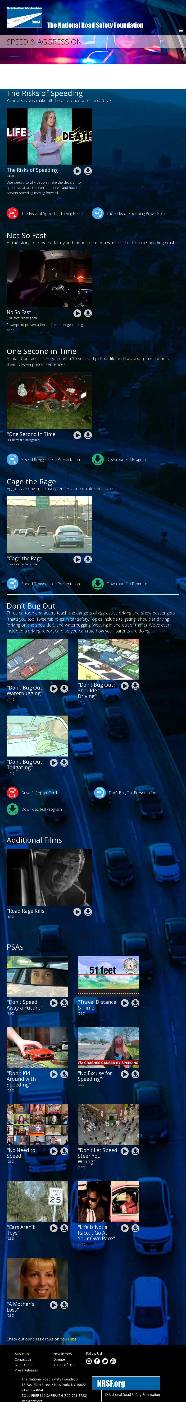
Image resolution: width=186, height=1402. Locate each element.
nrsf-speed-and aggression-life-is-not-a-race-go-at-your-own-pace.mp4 (125, 1203)
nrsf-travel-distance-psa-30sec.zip (135, 978)
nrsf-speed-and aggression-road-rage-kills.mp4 (77, 887)
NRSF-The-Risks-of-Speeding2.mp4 (77, 146)
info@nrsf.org (32, 1376)
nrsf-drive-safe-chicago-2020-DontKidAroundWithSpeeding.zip (64, 1049)
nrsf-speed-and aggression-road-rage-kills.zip (88, 887)
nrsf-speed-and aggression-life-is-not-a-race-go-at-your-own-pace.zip (135, 1203)
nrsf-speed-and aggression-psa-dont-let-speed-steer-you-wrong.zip (135, 1126)
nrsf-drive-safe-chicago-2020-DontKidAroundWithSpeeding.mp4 (54, 1049)
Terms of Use (63, 1339)
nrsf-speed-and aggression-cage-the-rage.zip (88, 534)
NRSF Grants (24, 1339)
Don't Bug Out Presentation (125, 768)
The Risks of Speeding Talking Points (45, 188)
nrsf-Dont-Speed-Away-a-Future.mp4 (54, 978)
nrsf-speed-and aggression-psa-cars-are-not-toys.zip (64, 1203)
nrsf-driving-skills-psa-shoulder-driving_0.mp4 (125, 661)
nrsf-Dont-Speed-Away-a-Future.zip (64, 978)
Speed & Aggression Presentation (43, 434)
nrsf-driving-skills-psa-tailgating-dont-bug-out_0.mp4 (54, 738)
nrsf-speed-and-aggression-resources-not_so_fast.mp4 (77, 288)
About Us (22, 1329)
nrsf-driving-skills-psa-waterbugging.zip (64, 664)
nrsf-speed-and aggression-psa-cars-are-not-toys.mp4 (54, 1203)
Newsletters (62, 1329)
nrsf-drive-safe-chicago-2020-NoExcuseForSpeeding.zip (135, 1049)
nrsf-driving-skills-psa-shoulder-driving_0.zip (135, 661)
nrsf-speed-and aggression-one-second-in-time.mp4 (77, 410)
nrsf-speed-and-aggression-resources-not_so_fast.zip (88, 288)
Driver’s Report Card (32, 768)
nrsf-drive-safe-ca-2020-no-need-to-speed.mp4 (54, 1126)
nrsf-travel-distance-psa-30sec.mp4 (125, 978)
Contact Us (23, 1334)
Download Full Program (119, 434)
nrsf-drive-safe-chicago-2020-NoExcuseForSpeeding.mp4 (125, 1049)
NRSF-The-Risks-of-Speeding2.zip (88, 146)
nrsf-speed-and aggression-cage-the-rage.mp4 (77, 534)
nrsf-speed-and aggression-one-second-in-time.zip (88, 410)
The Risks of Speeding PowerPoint (129, 188)
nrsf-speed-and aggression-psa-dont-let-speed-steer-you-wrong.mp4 (125, 1126)
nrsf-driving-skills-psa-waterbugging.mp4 (54, 664)
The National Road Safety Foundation (95, 25)
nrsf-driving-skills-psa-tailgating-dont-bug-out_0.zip (64, 738)
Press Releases (26, 1345)
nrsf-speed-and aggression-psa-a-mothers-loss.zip (64, 1280)
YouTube (68, 1314)
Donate (59, 1334)
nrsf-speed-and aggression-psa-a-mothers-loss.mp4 (54, 1280)
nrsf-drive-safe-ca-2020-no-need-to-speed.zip (64, 1126)
